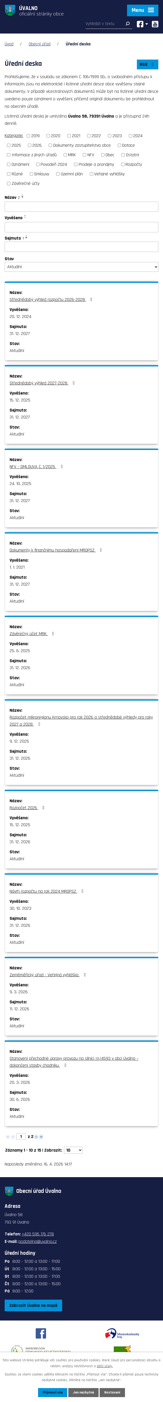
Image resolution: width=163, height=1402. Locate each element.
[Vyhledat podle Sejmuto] (81, 247)
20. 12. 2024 (20, 316)
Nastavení (112, 1392)
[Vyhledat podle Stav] (81, 267)
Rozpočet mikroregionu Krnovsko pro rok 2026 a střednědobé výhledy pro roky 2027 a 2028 (81, 720)
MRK (72, 155)
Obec (110, 155)
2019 (35, 136)
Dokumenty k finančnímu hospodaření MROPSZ (57, 550)
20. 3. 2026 (20, 1082)
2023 (117, 136)
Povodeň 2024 (54, 164)
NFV (90, 155)
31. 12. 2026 (20, 668)
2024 (138, 136)
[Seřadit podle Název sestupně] (23, 197)
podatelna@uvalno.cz (37, 1241)
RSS (148, 64)
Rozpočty (133, 164)
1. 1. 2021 (17, 567)
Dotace (128, 145)
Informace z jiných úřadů (34, 155)
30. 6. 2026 (20, 1099)
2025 (16, 145)
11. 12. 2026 (19, 1009)
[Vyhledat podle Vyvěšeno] (81, 227)
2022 (96, 136)
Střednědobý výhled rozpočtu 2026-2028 (52, 299)
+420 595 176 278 (38, 1234)
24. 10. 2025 (20, 484)
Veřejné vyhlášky (109, 174)
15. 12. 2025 (20, 400)
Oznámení (20, 164)
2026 (37, 145)
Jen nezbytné (83, 1392)
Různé (17, 174)
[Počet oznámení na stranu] (73, 1150)
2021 (76, 136)
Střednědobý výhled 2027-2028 (43, 383)
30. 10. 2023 (20, 908)
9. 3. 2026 (19, 992)
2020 (55, 136)
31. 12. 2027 (20, 334)
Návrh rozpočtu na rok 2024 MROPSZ (48, 891)
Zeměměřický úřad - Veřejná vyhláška (49, 975)
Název (12, 197)
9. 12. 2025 (19, 741)
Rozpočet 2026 (28, 808)
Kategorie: (14, 135)
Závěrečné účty (26, 183)
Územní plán (72, 174)
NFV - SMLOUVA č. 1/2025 (37, 467)
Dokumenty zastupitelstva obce (82, 145)
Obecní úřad (39, 44)
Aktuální (17, 351)
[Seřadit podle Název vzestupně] (23, 195)
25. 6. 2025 (20, 651)
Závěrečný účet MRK (33, 634)
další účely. (105, 1366)
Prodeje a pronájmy (96, 164)
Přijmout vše (53, 1392)
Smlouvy (41, 174)
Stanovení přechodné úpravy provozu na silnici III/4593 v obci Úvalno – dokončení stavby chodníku (74, 1061)
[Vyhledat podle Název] (81, 207)
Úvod (9, 44)
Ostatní (132, 155)
